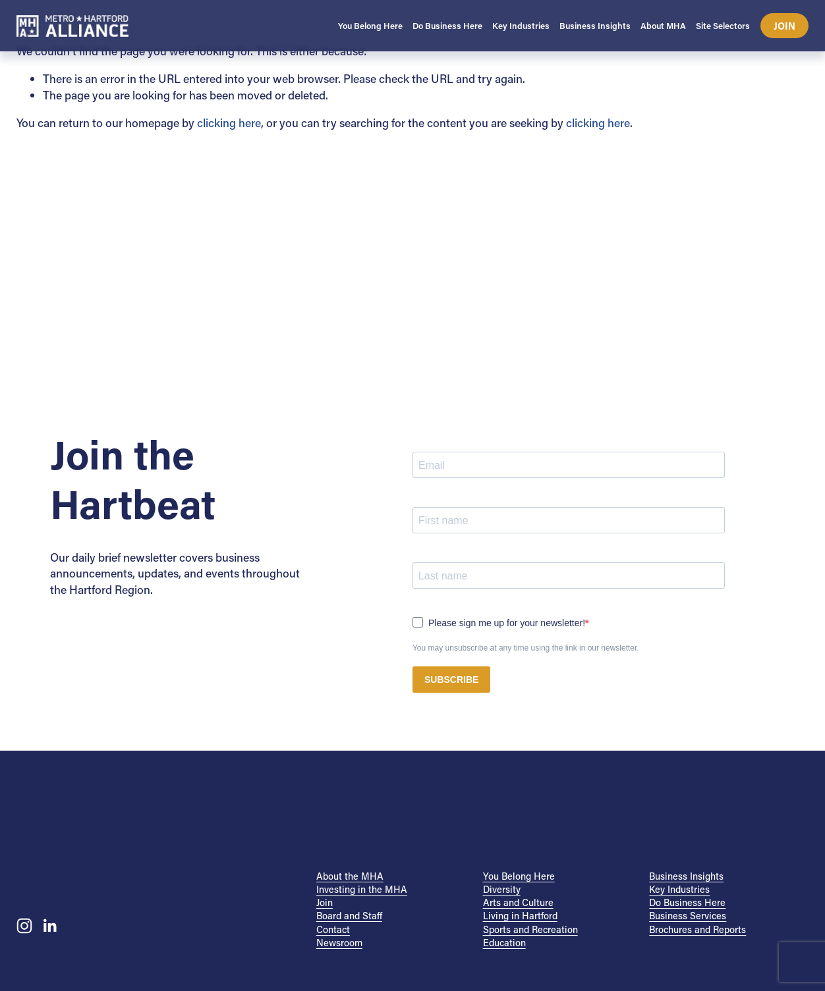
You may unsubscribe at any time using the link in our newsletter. (525, 648)
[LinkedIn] (49, 926)
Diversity (502, 889)
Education (504, 942)
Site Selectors (723, 25)
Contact (333, 929)
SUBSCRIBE (451, 679)
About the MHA (350, 876)
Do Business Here (687, 902)
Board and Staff (349, 915)
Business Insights (686, 876)
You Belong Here (519, 876)
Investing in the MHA (361, 889)
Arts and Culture (518, 902)
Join (785, 26)
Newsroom (339, 942)
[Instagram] (24, 926)
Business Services (687, 915)
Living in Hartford (520, 915)
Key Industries (679, 889)
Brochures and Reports (697, 929)
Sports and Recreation (530, 929)
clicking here (229, 122)
